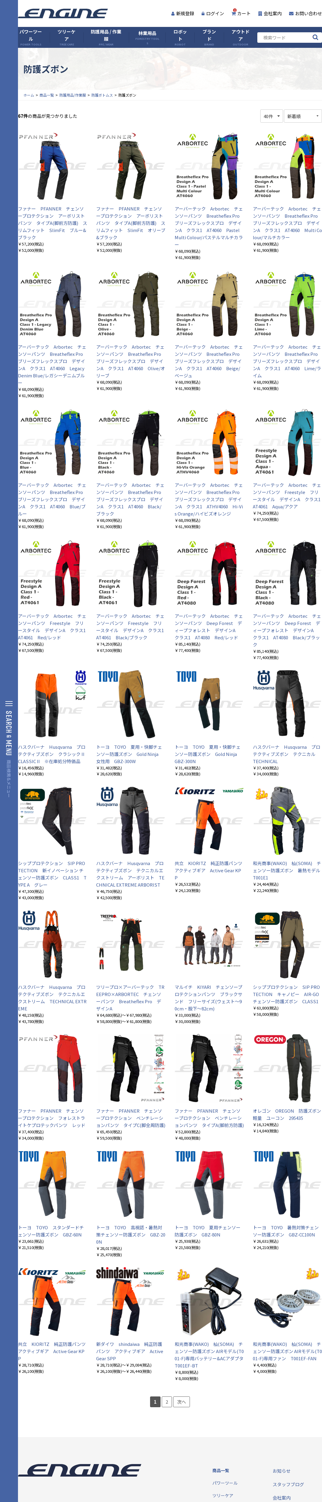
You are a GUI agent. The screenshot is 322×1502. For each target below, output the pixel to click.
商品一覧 (47, 94)
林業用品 (147, 37)
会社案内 (270, 13)
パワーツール (30, 37)
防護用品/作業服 (72, 94)
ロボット (180, 37)
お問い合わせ (305, 13)
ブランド (209, 37)
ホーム (28, 94)
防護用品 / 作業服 (106, 37)
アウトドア (241, 37)
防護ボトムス (102, 94)
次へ (181, 1402)
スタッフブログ (288, 1484)
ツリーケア (66, 37)
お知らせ (282, 1471)
